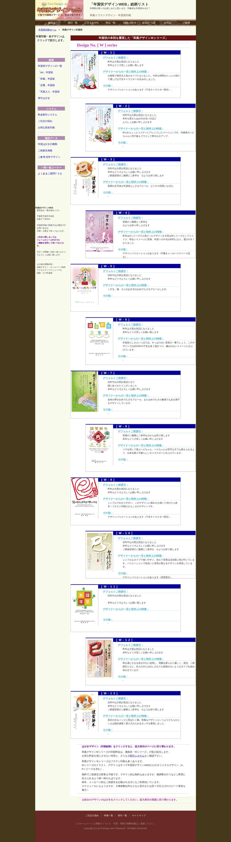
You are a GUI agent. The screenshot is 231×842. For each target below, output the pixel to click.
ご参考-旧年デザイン (49, 157)
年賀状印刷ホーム (47, 29)
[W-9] (108, 479)
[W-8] (123, 426)
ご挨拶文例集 (45, 150)
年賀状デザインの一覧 (50, 65)
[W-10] (125, 533)
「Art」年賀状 (45, 72)
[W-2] (123, 106)
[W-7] (108, 373)
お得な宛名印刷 (46, 127)
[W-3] (108, 159)
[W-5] (108, 266)
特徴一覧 (108, 815)
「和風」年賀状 (46, 78)
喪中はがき (44, 98)
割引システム (137, 755)
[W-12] (125, 640)
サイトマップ (139, 815)
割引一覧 (122, 815)
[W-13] (110, 693)
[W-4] (123, 212)
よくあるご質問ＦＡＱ (50, 173)
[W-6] (123, 319)
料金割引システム (47, 114)
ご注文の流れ (45, 121)
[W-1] (108, 52)
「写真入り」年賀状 (49, 91)
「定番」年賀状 (46, 85)
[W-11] (110, 586)
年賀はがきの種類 (47, 144)
